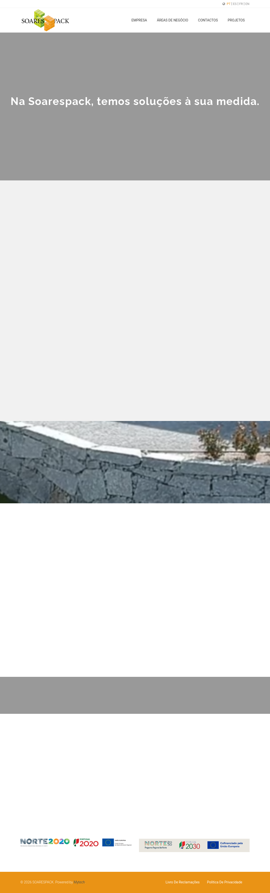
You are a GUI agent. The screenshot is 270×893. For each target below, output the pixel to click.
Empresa (139, 20)
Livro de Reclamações (182, 882)
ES (235, 4)
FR (241, 4)
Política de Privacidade (224, 882)
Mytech (79, 882)
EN (247, 4)
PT (229, 4)
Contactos (208, 20)
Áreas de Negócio (172, 20)
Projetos (236, 20)
